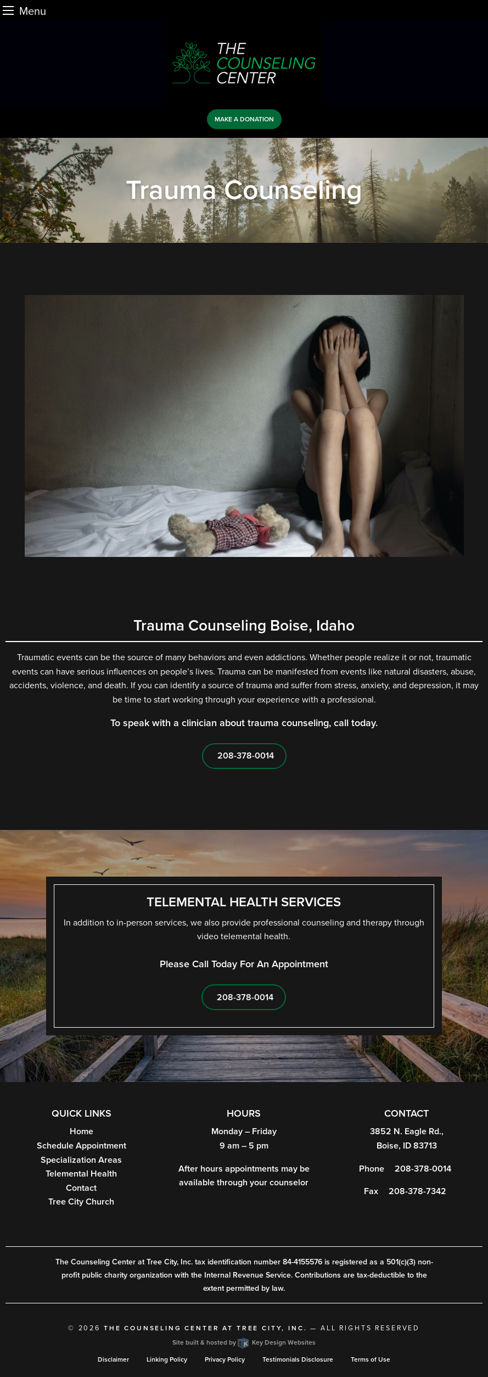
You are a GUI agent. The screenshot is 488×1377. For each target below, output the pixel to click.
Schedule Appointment (81, 1145)
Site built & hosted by (244, 1342)
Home (81, 1131)
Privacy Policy (225, 1359)
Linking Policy (167, 1359)
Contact (81, 1188)
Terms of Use (370, 1359)
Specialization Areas (81, 1160)
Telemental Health (81, 1173)
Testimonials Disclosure (297, 1359)
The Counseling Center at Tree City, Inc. (205, 1328)
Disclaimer (113, 1359)
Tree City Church (81, 1201)
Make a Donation (244, 119)
